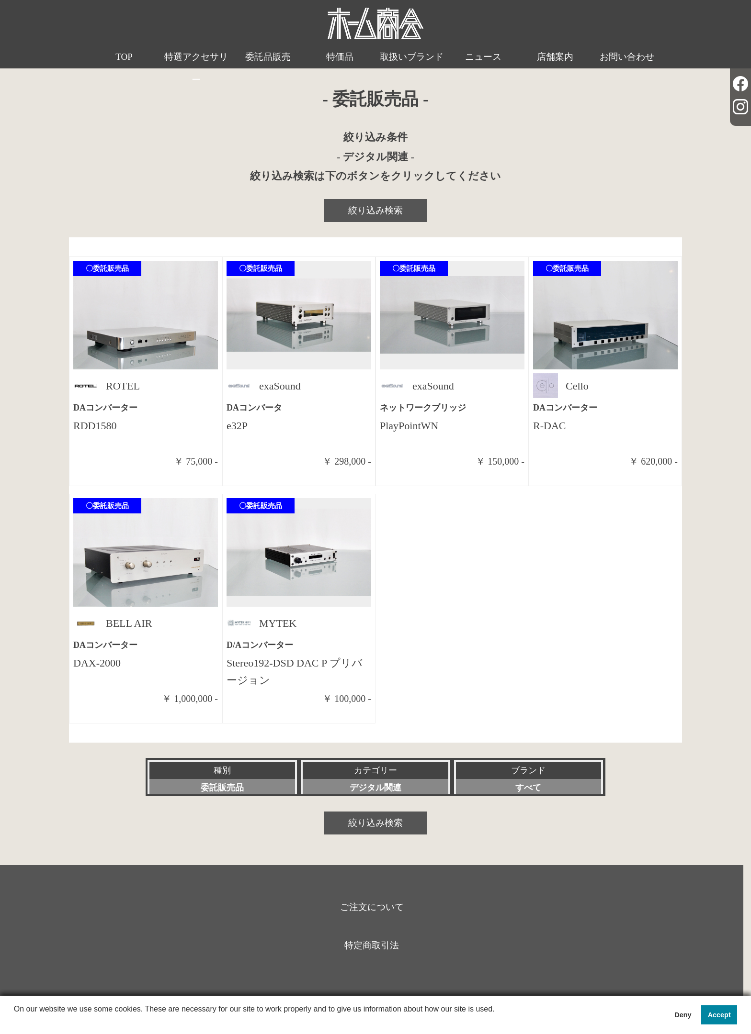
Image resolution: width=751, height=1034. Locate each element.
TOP (124, 57)
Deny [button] (682, 1015)
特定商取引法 (371, 945)
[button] (15, 1021)
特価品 (339, 57)
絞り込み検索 (375, 210)
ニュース (483, 57)
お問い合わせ (627, 57)
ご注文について (372, 907)
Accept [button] (719, 1015)
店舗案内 (555, 57)
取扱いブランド (412, 57)
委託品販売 (268, 57)
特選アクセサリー (196, 68)
